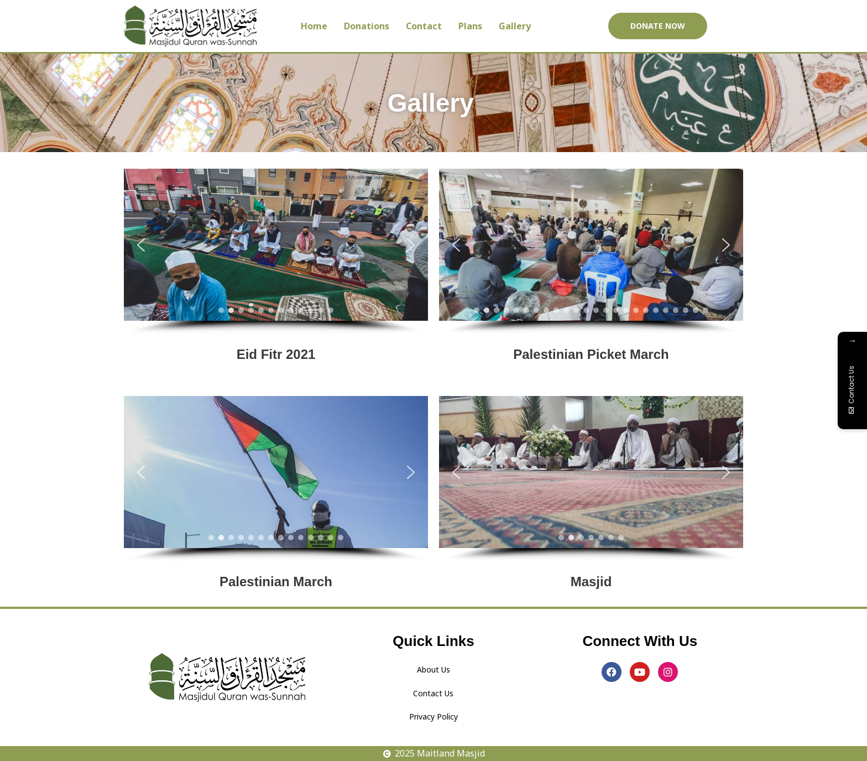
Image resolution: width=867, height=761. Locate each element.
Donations (366, 26)
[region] (276, 252)
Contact (424, 26)
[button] (141, 245)
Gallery (515, 26)
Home (314, 26)
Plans (470, 26)
